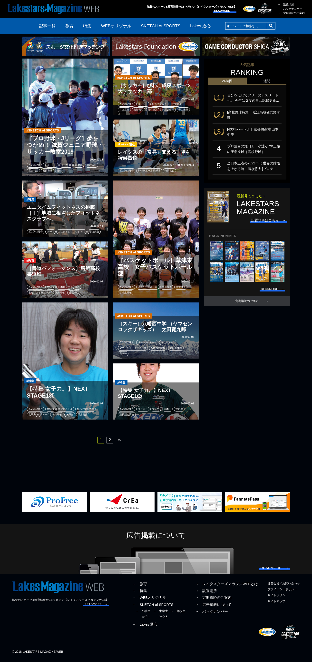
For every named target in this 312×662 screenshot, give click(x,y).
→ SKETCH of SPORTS (152, 608)
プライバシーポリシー (282, 592)
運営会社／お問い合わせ (284, 586)
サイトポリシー (278, 598)
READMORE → (224, 10)
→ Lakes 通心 (144, 627)
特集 (87, 26)
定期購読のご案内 (247, 310)
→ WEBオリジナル (149, 600)
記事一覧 (47, 26)
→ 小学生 (143, 614)
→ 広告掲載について (213, 608)
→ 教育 (139, 587)
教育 (69, 26)
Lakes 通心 (200, 26)
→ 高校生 (178, 614)
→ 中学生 (160, 614)
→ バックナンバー (290, 8)
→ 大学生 (143, 620)
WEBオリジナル (116, 26)
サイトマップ (276, 604)
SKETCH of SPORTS (160, 26)
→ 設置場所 (286, 4)
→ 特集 (139, 594)
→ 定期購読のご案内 (291, 12)
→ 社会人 (160, 620)
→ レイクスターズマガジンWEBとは (226, 587)
